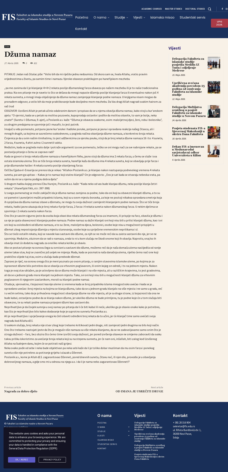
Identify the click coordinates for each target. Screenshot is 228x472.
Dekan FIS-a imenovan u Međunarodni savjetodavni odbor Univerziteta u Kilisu (188, 151)
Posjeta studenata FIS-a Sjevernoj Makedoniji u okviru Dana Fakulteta (188, 131)
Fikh (7, 46)
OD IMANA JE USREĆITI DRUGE (139, 391)
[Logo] (29, 417)
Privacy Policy (52, 460)
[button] (209, 9)
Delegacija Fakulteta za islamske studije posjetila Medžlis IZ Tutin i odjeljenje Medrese (188, 64)
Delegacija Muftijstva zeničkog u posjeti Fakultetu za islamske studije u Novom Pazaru (189, 112)
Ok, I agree (21, 460)
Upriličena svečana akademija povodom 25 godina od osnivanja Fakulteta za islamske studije (188, 89)
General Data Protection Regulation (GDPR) (33, 451)
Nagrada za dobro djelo (20, 391)
